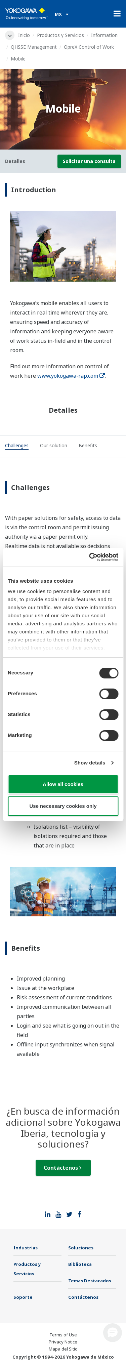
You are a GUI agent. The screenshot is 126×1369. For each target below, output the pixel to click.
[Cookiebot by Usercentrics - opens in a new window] (89, 557)
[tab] (17, 447)
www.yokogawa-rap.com (71, 375)
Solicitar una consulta (89, 161)
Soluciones (80, 1248)
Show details (90, 762)
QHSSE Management (34, 47)
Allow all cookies (63, 784)
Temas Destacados (89, 1281)
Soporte (23, 1297)
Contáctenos (62, 1167)
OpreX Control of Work (89, 47)
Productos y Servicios (60, 35)
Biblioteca (80, 1264)
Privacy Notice (63, 1342)
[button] (112, 1332)
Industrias (25, 1248)
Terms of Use (63, 1335)
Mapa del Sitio (63, 1349)
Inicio (24, 35)
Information (104, 35)
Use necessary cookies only (62, 806)
